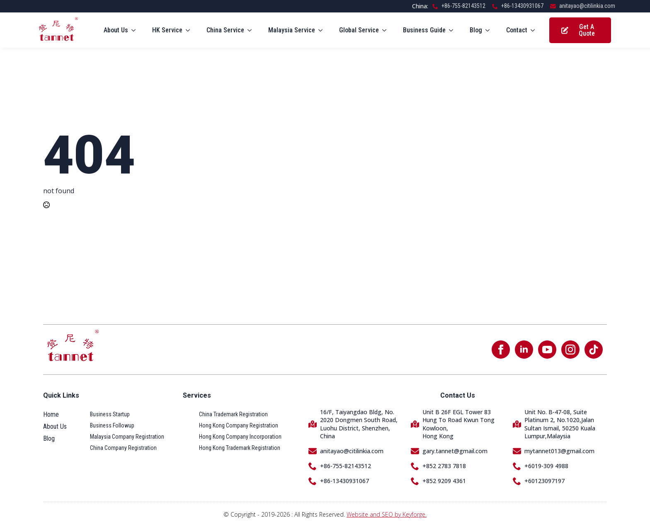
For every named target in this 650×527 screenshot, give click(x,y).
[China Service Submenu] (252, 30)
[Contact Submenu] (535, 30)
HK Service (167, 30)
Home (51, 414)
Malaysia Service (291, 30)
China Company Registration (123, 447)
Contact (516, 30)
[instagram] (570, 349)
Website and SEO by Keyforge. (387, 514)
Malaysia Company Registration (127, 436)
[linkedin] (524, 349)
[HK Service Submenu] (190, 30)
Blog (476, 30)
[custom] (594, 349)
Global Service (359, 30)
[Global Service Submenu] (387, 30)
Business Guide (424, 30)
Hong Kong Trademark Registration (239, 447)
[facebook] (501, 349)
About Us (116, 30)
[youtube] (547, 349)
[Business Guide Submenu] (453, 30)
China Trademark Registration (233, 414)
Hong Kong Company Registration (238, 425)
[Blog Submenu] (490, 30)
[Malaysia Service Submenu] (323, 30)
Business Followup (112, 425)
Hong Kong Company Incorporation (240, 436)
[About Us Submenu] (136, 30)
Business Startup (110, 414)
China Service (225, 30)
